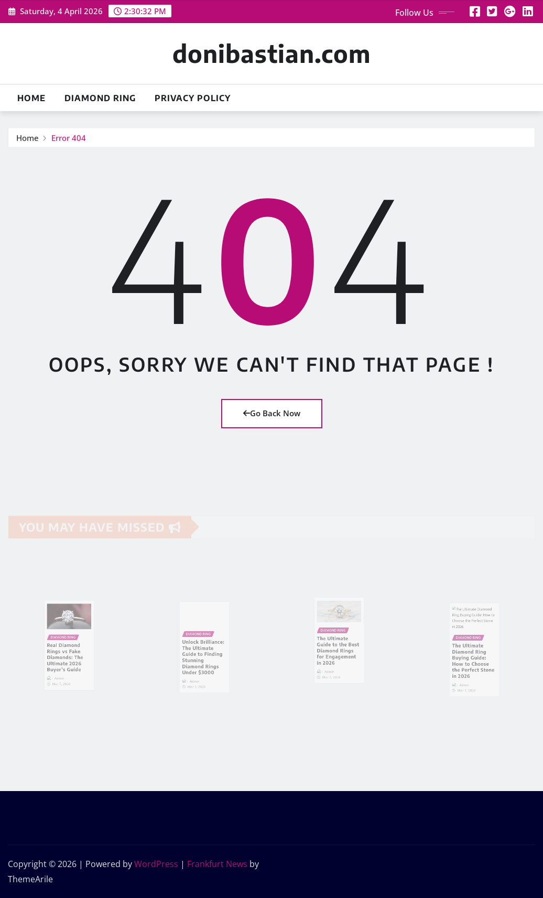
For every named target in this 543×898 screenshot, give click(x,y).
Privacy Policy (193, 98)
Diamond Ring (100, 98)
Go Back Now (271, 413)
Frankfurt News (217, 864)
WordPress (156, 864)
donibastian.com (271, 53)
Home (31, 98)
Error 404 (68, 138)
